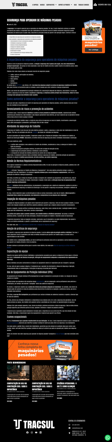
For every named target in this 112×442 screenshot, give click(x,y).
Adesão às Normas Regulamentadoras (19, 45)
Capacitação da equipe (16, 50)
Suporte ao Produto (65, 4)
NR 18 (11, 185)
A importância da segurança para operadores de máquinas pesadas (25, 37)
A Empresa (35, 5)
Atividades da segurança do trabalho (19, 43)
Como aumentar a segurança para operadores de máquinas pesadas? (25, 39)
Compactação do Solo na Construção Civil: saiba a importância (17, 386)
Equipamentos (51, 4)
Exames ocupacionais (15, 54)
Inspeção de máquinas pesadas (17, 47)
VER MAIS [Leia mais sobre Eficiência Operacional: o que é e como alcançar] (59, 398)
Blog (75, 5)
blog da (60, 334)
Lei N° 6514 (19, 85)
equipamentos (40, 281)
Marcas (42, 5)
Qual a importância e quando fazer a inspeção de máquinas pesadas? (37, 224)
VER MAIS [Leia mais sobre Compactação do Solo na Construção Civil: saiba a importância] (9, 401)
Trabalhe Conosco (83, 5)
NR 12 (9, 170)
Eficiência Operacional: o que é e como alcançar (67, 385)
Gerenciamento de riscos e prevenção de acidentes (22, 41)
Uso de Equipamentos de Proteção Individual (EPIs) (21, 52)
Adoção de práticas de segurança (18, 48)
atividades (35, 132)
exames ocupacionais (12, 323)
